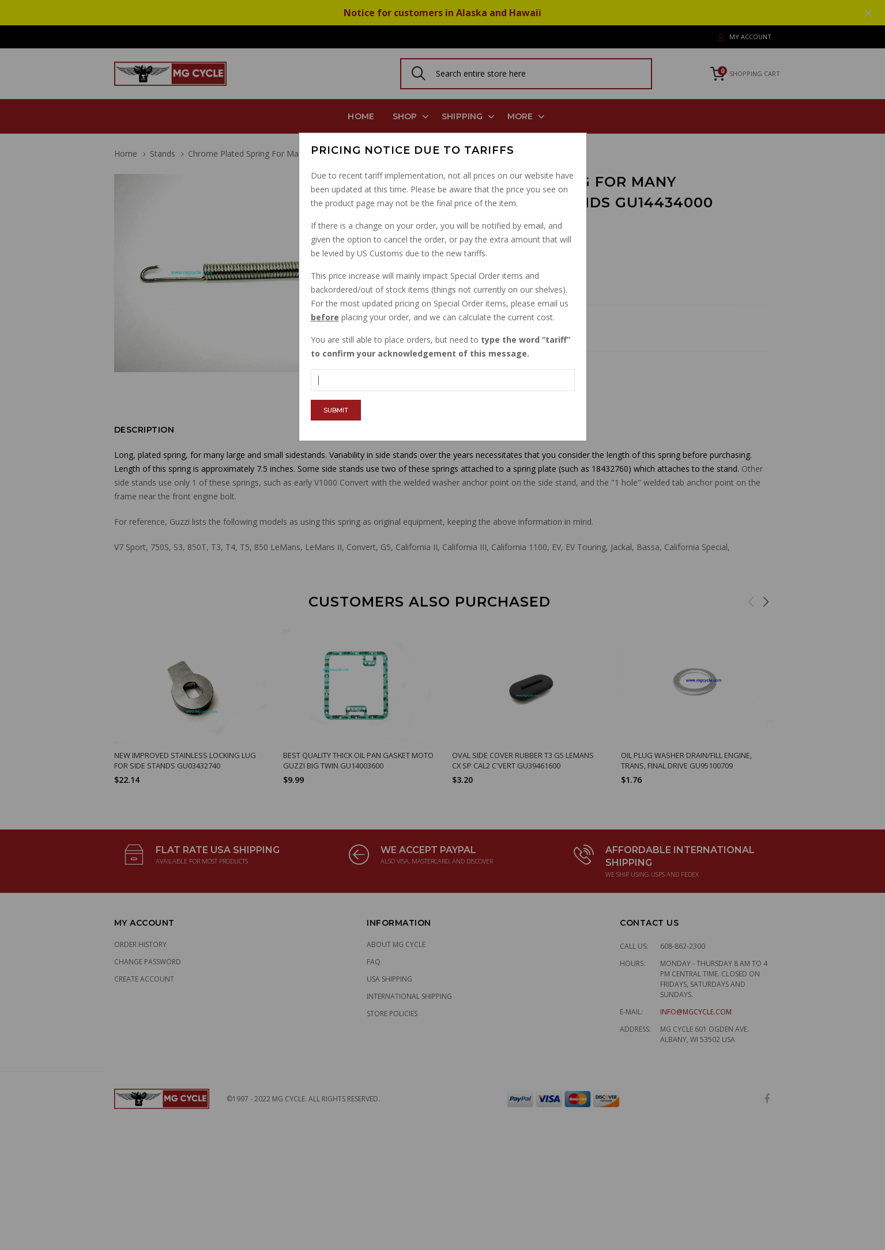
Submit (335, 410)
